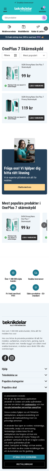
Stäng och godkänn (24, 457)
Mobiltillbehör (23, 29)
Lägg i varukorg (36, 86)
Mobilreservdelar (9, 29)
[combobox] (24, 18)
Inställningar (24, 464)
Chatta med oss (24, 187)
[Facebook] (5, 357)
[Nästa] (46, 28)
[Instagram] (12, 357)
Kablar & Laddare (38, 29)
